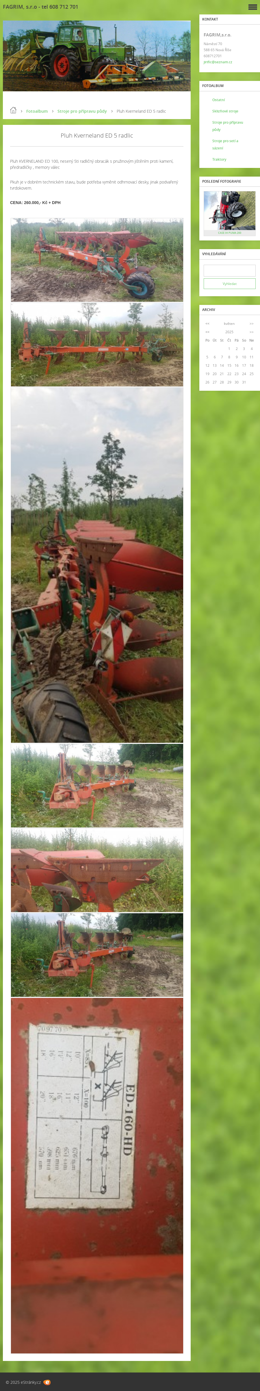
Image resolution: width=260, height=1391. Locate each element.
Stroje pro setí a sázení (225, 144)
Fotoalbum (37, 111)
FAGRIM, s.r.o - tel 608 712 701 (40, 6)
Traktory (219, 159)
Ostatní (218, 99)
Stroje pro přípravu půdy (82, 111)
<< (207, 323)
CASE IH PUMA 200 (229, 233)
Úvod (13, 110)
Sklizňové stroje (225, 111)
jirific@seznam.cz (218, 62)
